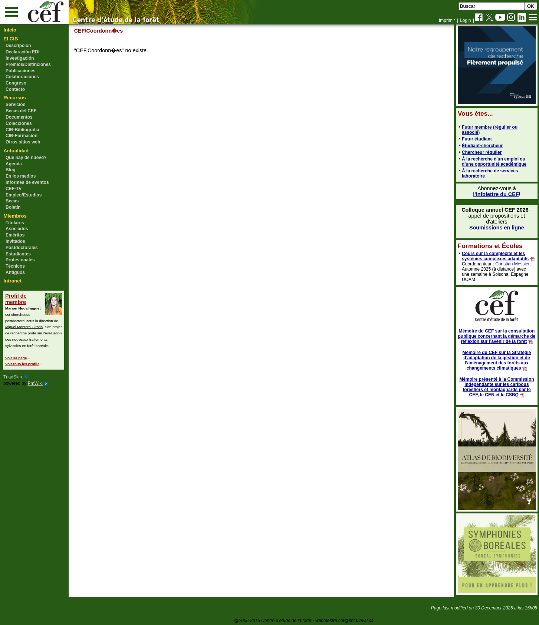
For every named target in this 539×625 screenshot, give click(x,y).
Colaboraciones (22, 76)
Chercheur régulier (481, 152)
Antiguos (15, 272)
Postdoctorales (22, 247)
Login (465, 20)
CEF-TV (14, 188)
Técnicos (15, 266)
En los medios (21, 176)
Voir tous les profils (22, 364)
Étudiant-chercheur (481, 145)
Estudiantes (18, 254)
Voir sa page (16, 358)
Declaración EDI (22, 51)
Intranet (13, 281)
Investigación (20, 58)
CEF (79, 31)
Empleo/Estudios (24, 195)
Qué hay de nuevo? (26, 157)
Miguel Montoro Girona (24, 327)
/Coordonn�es (104, 31)
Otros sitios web (23, 142)
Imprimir (447, 20)
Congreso (16, 83)
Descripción (18, 45)
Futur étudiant (476, 139)
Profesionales (20, 259)
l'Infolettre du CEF (495, 194)
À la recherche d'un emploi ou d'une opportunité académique (493, 161)
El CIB (11, 39)
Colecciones (19, 123)
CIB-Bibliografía (22, 129)
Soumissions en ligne (496, 228)
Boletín (13, 207)
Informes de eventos (27, 182)
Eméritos (15, 235)
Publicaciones (21, 70)
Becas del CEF (21, 110)
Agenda (14, 163)
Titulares (15, 222)
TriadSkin (12, 377)
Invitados (15, 241)
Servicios (15, 104)
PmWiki (35, 383)
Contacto (15, 89)
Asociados (17, 228)
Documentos (19, 117)
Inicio (10, 30)
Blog (11, 169)
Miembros (15, 216)
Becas (12, 201)
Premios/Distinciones (28, 64)
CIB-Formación (21, 135)
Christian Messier (512, 264)
